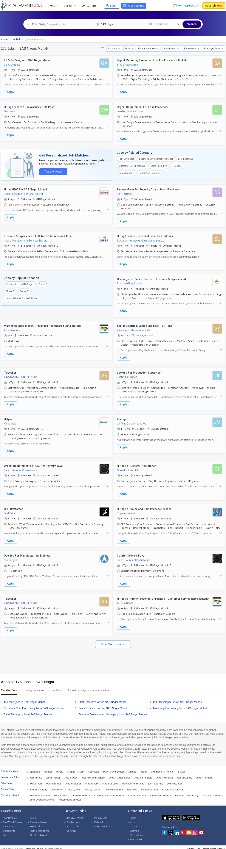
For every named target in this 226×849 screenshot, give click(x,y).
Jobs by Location (92, 786)
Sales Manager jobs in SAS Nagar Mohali (28, 710)
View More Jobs (111, 640)
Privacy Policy (194, 845)
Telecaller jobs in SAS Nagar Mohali (24, 698)
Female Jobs (73, 823)
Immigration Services (160, 792)
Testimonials (9, 823)
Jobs (53, 5)
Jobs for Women (73, 780)
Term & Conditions (39, 827)
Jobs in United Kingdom (93, 774)
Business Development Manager (156, 158)
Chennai (71, 768)
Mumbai (48, 768)
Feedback (35, 823)
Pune (106, 768)
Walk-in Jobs (36, 780)
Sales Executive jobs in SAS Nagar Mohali (103, 704)
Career (70, 5)
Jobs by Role (73, 786)
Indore (169, 768)
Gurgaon (133, 768)
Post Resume (133, 5)
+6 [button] (170, 515)
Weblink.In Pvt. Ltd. (34, 845)
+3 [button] (57, 515)
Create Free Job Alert (173, 786)
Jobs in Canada (184, 774)
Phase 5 (10, 290)
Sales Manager (126, 172)
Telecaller (177, 165)
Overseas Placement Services (109, 792)
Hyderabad (93, 768)
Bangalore (35, 768)
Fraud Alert (136, 835)
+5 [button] (41, 426)
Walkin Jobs (100, 818)
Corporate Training (211, 792)
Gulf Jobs (132, 786)
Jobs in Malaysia (164, 774)
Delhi (81, 768)
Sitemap (134, 827)
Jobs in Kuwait (53, 774)
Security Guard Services (42, 796)
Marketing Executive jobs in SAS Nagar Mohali (180, 704)
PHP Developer (126, 158)
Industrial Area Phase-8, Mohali (22, 297)
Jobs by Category (38, 786)
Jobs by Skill (57, 786)
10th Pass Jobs (174, 780)
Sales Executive (159, 165)
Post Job (214, 5)
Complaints (9, 827)
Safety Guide (136, 831)
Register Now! (52, 171)
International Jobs (149, 786)
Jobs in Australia (204, 774)
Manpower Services (80, 792)
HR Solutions (60, 792)
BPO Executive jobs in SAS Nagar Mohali (102, 698)
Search (192, 24)
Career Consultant (137, 792)
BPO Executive (185, 158)
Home (133, 814)
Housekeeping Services (69, 796)
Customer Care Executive (132, 165)
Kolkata (59, 768)
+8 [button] (57, 473)
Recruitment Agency (40, 792)
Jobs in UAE (36, 774)
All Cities (181, 768)
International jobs (103, 823)
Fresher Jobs (91, 780)
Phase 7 (42, 283)
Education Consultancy (186, 792)
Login (111, 5)
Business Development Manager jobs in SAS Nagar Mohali (112, 710)
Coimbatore (156, 768)
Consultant (90, 5)
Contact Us (136, 823)
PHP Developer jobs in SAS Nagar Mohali (177, 698)
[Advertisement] (113, 655)
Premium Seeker (38, 818)
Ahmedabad (118, 768)
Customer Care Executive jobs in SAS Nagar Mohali (34, 704)
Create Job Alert (38, 831)
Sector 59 (25, 290)
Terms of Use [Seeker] (214, 845)
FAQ (5, 831)
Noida (144, 768)
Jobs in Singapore (143, 774)
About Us (135, 818)
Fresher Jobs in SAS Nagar (19, 283)
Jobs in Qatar (71, 774)
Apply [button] (10, 92)
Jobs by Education (114, 786)
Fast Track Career (12, 818)
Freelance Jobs (110, 780)
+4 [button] (57, 605)
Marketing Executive (150, 172)
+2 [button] (57, 244)
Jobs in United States (119, 774)
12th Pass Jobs (155, 780)
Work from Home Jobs (133, 780)
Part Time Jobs (53, 780)
